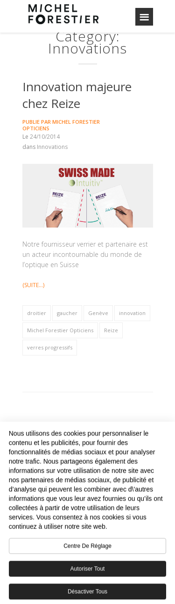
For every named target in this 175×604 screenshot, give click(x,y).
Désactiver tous (87, 594)
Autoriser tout (87, 572)
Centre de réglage (87, 549)
